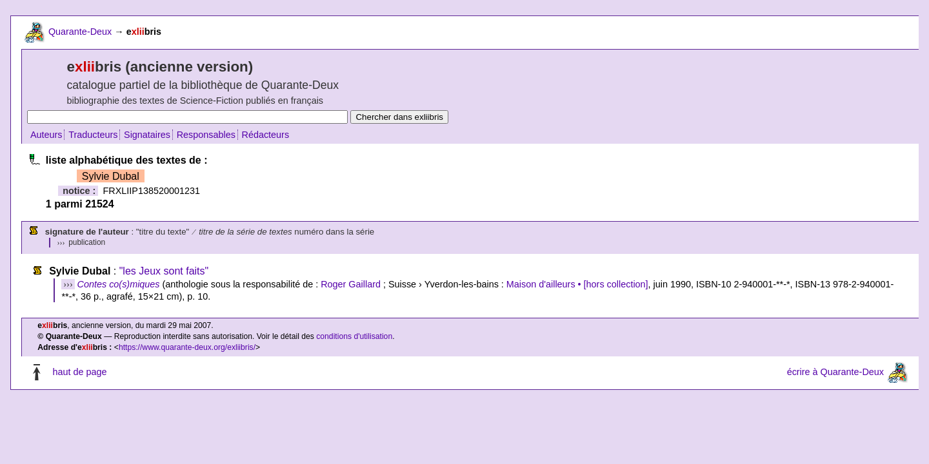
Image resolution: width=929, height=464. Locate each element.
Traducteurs (92, 135)
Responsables (206, 135)
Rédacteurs (266, 135)
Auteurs (46, 135)
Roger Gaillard (351, 284)
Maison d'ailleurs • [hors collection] (577, 284)
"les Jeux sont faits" (164, 271)
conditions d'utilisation (354, 336)
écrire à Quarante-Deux (835, 372)
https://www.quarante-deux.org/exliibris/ (187, 347)
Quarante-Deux (80, 31)
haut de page (79, 372)
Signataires (147, 135)
